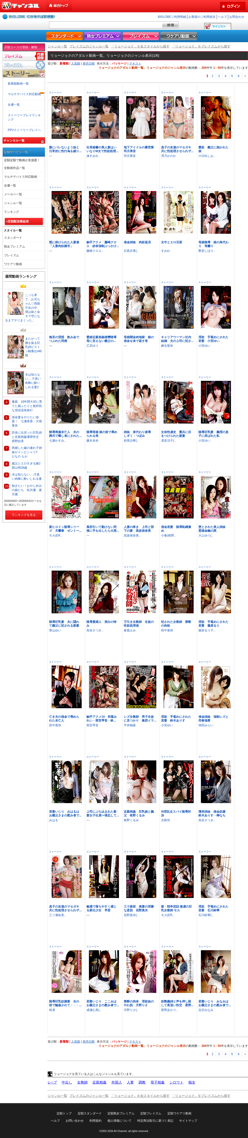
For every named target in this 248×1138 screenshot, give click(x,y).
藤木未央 (92, 440)
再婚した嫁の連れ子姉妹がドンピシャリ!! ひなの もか (27, 452)
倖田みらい (205, 725)
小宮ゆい (204, 345)
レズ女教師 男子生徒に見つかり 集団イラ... (140, 718)
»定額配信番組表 (17, 221)
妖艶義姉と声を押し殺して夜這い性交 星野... (177, 1003)
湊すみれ (92, 156)
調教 (142, 1082)
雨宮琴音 (92, 725)
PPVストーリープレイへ (24, 130)
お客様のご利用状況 (201, 17)
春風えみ (130, 630)
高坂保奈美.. (132, 535)
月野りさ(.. (131, 1010)
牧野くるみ (131, 820)
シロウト (176, 1082)
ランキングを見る (24, 515)
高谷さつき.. (94, 630)
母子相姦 (158, 1082)
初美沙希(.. (131, 440)
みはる (53, 820)
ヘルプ (222, 17)
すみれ (165, 251)
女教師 (82, 1082)
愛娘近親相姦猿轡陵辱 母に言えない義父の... (102, 339)
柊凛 (52, 1010)
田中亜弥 (167, 630)
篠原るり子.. (206, 630)
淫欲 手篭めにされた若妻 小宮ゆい (213, 339)
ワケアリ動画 (179, 36)
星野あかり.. (169, 1010)
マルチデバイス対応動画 (24, 94)
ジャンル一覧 (57, 46)
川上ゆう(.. (205, 535)
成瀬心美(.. (93, 1010)
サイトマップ (188, 1120)
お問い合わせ (75, 1120)
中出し (67, 1082)
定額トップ (64, 1113)
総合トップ (59, 5)
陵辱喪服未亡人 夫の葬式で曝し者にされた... (65, 434)
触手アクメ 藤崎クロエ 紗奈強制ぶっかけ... (102, 244)
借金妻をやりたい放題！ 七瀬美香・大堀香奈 (27, 421)
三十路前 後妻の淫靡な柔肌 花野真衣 (139, 908)
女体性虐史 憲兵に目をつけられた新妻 (176, 434)
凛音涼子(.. (168, 440)
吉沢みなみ (205, 1010)
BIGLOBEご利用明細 (172, 17)
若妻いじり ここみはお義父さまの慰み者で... (102, 1003)
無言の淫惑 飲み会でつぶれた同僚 (64, 339)
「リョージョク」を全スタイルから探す (140, 46)
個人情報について (119, 1120)
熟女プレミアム (103, 36)
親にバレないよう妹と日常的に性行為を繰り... (65, 149)
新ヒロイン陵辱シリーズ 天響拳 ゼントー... (65, 528)
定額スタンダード (90, 1113)
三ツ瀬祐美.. (57, 915)
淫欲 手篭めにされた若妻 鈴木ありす (176, 718)
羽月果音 (130, 156)
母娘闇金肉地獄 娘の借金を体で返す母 (139, 339)
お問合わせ (236, 17)
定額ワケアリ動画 (179, 1113)
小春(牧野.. (168, 535)
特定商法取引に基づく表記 (155, 1120)
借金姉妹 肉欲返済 (137, 242)
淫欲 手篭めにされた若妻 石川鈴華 (213, 908)
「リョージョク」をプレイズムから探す (201, 46)
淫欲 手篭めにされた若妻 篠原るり (213, 623)
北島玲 (165, 820)
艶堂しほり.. (206, 251)
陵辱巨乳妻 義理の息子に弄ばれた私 (213, 434)
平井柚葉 (130, 725)
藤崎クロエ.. (94, 251)
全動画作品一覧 (14, 168)
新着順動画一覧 (18, 83)
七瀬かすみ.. (57, 440)
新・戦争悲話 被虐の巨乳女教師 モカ (176, 908)
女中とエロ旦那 (171, 242)
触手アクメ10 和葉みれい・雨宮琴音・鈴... (101, 718)
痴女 (191, 1082)
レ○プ (52, 1082)
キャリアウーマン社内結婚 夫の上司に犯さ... (177, 339)
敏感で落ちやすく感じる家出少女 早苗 (101, 908)
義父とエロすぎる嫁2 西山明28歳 (28, 465)
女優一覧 (14, 104)
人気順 (75, 63)
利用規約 (95, 1120)
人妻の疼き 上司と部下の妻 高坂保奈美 (139, 528)
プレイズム (141, 36)
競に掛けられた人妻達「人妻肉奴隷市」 (64, 244)
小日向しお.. (206, 156)
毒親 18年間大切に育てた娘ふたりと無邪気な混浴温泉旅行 (27, 406)
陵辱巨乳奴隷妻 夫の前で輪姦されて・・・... (65, 1003)
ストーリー (55, 92)
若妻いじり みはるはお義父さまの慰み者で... (65, 813)
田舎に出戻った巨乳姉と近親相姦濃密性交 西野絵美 (27, 437)
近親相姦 (99, 1082)
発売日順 (89, 63)
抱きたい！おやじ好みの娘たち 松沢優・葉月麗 (27, 490)
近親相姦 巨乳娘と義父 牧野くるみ (139, 813)
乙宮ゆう (92, 345)
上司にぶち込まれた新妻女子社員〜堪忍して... (102, 813)
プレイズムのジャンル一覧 (88, 46)
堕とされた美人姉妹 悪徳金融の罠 (213, 528)
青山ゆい (55, 630)
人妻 (130, 1082)
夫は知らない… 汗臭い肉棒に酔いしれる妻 (27, 477)
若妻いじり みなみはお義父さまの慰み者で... (214, 1003)
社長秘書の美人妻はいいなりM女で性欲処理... (102, 149)
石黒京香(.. (131, 251)
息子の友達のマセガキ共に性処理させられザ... (177, 149)
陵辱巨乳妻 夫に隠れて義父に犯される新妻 (64, 623)
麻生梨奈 (167, 345)
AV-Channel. (121, 1131)
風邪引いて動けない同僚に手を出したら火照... (102, 528)
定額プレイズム (150, 1113)
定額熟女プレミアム (121, 1113)
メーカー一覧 (13, 194)
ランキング (11, 212)
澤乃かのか (168, 156)
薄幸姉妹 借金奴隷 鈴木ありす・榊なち (213, 813)
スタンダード (65, 36)
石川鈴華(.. (205, 915)
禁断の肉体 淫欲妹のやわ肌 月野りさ (139, 1003)
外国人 (116, 1082)
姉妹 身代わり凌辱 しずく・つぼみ (139, 434)
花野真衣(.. (131, 915)
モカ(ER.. (55, 535)
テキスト (135, 63)
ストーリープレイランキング (24, 117)
